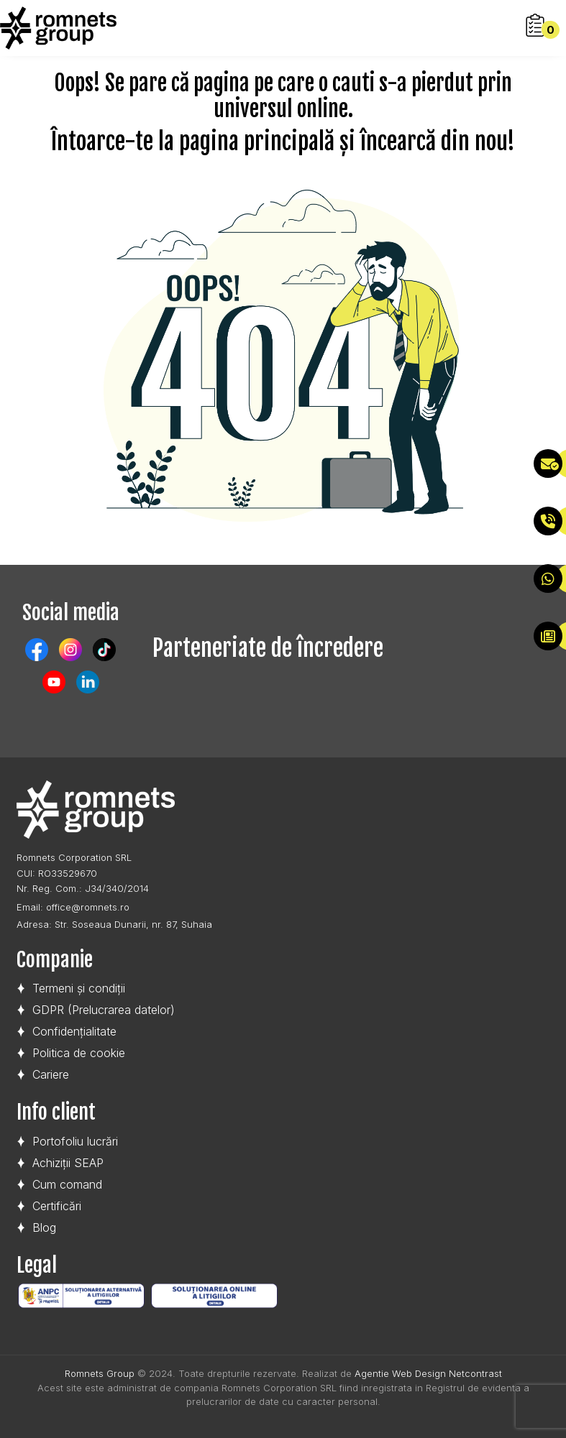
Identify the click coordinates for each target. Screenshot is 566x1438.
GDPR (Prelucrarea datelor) (103, 1010)
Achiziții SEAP (68, 1163)
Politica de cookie (78, 1053)
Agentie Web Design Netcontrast (428, 1373)
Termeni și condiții (78, 988)
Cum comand (67, 1184)
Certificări (56, 1206)
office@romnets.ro (87, 907)
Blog (44, 1227)
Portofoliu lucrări (75, 1141)
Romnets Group (99, 1373)
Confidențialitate (74, 1031)
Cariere (50, 1074)
